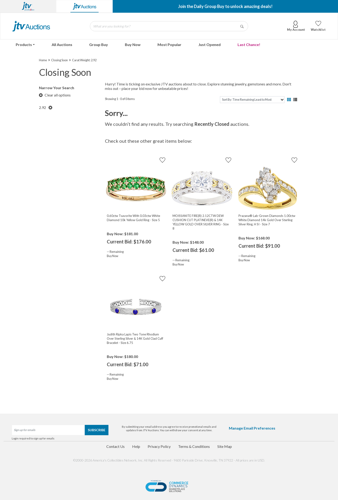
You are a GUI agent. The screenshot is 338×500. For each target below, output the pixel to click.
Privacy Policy (159, 446)
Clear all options (55, 95)
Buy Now (133, 44)
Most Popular (169, 44)
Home (43, 60)
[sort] (252, 99)
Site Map (224, 446)
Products (24, 44)
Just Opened (209, 44)
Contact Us (115, 446)
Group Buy (98, 44)
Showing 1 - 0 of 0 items (120, 99)
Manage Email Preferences (252, 428)
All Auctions (62, 44)
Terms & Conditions (194, 446)
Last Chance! (249, 44)
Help (136, 446)
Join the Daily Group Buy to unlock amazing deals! (225, 6)
